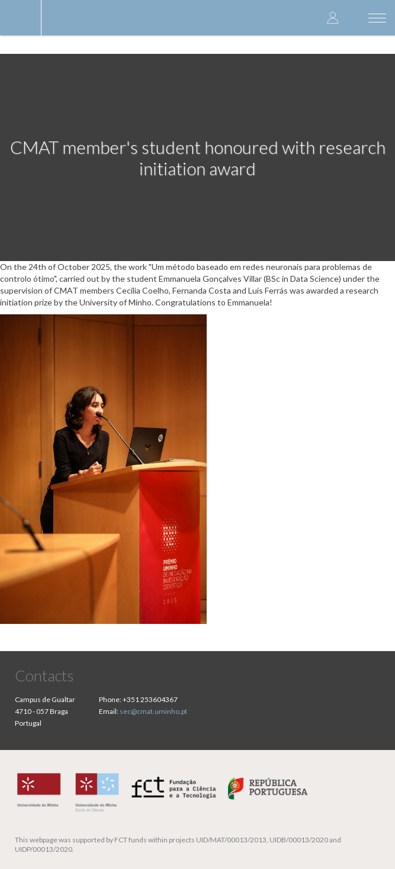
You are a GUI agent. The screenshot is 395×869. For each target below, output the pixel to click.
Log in (333, 17)
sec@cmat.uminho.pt (153, 711)
